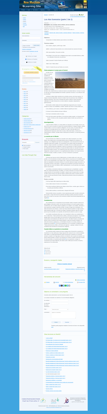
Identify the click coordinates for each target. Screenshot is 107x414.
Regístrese (42, 9)
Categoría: (46, 31)
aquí (52, 327)
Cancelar (67, 322)
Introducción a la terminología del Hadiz (54, 359)
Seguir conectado (26, 45)
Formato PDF (81, 282)
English (24, 17)
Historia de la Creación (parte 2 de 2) (54, 369)
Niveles (49, 9)
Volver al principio (80, 279)
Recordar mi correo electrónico (28, 47)
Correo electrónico (25, 35)
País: (45, 309)
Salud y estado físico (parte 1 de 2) (53, 384)
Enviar (56, 322)
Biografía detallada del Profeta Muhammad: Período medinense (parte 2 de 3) (62, 363)
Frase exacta (25, 148)
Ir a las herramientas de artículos (77, 16)
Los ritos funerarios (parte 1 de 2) (51, 269)
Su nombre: (47, 300)
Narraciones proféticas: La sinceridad (54, 380)
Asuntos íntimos (49, 388)
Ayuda (29, 9)
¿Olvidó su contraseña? (26, 49)
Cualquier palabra (26, 147)
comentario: (47, 312)
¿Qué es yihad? (49, 338)
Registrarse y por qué (33, 51)
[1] (48, 197)
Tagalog (24, 19)
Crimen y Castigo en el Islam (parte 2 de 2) (55, 354)
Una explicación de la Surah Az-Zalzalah (54, 344)
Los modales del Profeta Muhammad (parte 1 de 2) (56, 346)
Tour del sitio (35, 9)
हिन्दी (23, 26)
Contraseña (24, 40)
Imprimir (56, 282)
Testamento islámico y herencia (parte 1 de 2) (55, 376)
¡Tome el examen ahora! (64, 264)
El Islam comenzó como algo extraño (54, 390)
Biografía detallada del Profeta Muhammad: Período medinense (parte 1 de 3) (62, 361)
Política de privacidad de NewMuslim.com (53, 407)
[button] (22, 91)
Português (25, 24)
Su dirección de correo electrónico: (47, 305)
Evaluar (47, 282)
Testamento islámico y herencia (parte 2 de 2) (55, 378)
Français (24, 23)
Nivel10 (46, 14)
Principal (23, 9)
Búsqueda (63, 9)
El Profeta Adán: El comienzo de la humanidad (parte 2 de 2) (59, 342)
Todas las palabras (26, 145)
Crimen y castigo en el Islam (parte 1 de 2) (55, 352)
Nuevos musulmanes (32, 5)
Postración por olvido (50, 357)
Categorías (56, 9)
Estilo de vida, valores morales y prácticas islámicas (61, 32)
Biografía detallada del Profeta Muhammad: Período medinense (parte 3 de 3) (62, 365)
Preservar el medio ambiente (52, 350)
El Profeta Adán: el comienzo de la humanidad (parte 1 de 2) (58, 340)
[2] (54, 223)
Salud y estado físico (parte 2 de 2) (53, 386)
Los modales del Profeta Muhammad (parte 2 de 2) (56, 348)
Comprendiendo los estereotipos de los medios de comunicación (59, 382)
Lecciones (46, 32)
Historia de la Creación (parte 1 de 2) (54, 367)
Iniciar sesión (36, 45)
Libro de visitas (71, 9)
